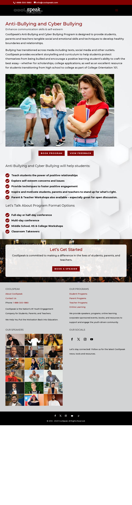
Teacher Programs (78, 302)
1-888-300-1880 (21, 302)
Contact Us (10, 298)
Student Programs (78, 294)
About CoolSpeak (13, 294)
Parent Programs (77, 298)
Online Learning (77, 307)
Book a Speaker (66, 269)
